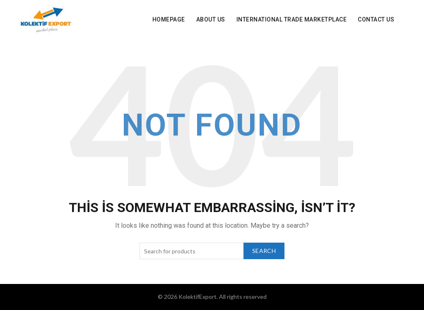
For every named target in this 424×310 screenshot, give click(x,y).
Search (264, 250)
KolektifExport (197, 296)
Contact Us (376, 19)
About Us (210, 19)
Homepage (168, 19)
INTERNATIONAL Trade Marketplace (291, 19)
